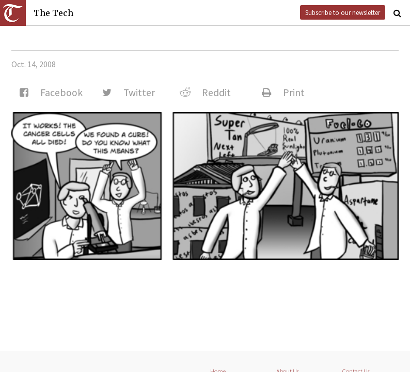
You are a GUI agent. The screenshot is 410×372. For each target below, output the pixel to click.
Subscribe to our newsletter (342, 12)
